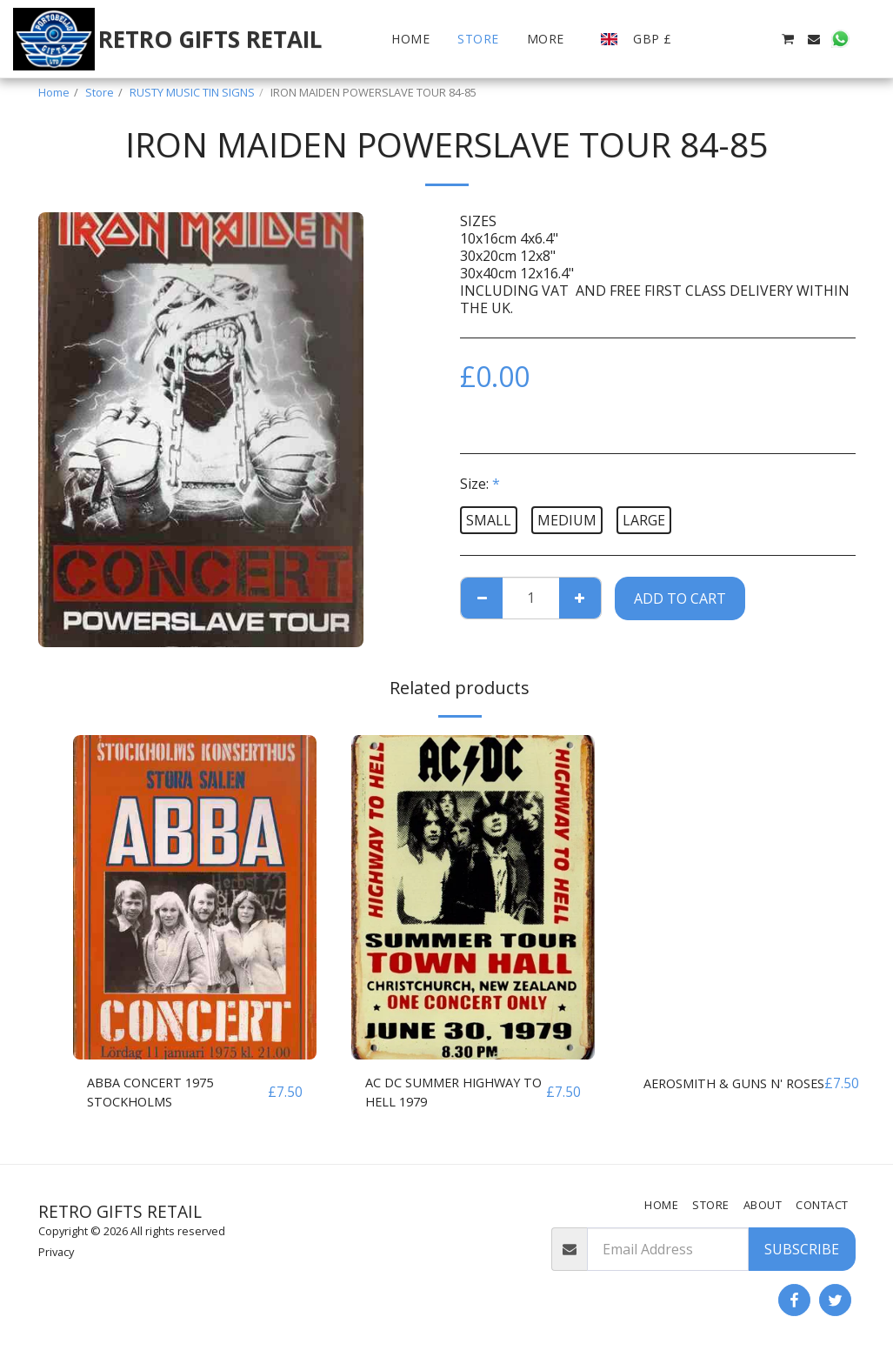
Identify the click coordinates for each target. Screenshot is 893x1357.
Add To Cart (680, 598)
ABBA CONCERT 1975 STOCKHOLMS (157, 1094)
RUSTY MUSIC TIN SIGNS (192, 92)
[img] (195, 897)
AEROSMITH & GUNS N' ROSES (720, 1094)
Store (99, 92)
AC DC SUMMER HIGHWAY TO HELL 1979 (451, 1094)
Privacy (56, 1252)
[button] (708, 39)
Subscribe (801, 1249)
